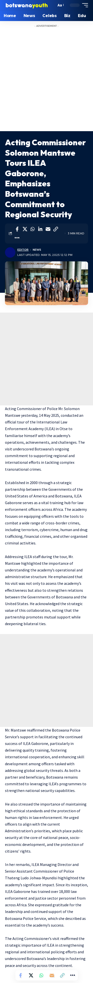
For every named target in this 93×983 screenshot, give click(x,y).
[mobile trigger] (84, 5)
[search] (51, 5)
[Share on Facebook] (17, 229)
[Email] (47, 229)
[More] (17, 238)
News (37, 249)
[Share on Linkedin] (40, 229)
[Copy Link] (55, 229)
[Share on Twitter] (24, 229)
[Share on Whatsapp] (32, 229)
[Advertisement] (46, 82)
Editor (23, 249)
